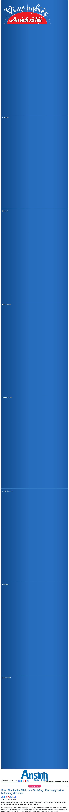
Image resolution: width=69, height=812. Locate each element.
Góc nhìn (5, 211)
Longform (5, 584)
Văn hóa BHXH (7, 397)
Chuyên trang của (56, 781)
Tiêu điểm (5, 117)
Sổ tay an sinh (6, 304)
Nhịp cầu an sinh (7, 491)
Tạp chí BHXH (6, 678)
